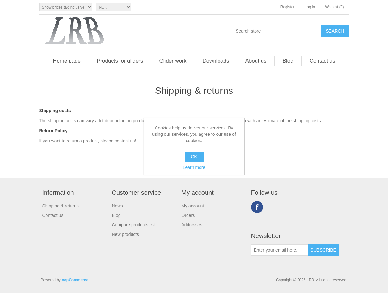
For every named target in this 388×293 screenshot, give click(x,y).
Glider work (172, 61)
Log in (310, 7)
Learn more (194, 167)
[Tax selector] (65, 7)
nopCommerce (75, 280)
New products (125, 234)
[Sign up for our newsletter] (279, 250)
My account (193, 205)
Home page (67, 61)
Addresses (192, 224)
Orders (188, 215)
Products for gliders (120, 61)
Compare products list (133, 224)
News (117, 205)
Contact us (322, 61)
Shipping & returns (60, 205)
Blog (288, 61)
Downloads (215, 61)
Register (287, 7)
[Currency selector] (113, 7)
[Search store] (277, 31)
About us (256, 61)
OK (194, 156)
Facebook (257, 207)
